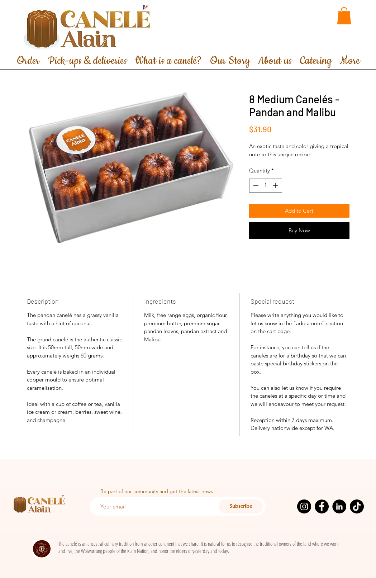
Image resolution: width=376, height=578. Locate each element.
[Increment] (276, 185)
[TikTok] (357, 506)
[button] (344, 15)
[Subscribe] (241, 506)
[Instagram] (304, 506)
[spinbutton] (265, 185)
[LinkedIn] (339, 506)
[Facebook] (322, 506)
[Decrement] (255, 185)
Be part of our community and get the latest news (156, 491)
